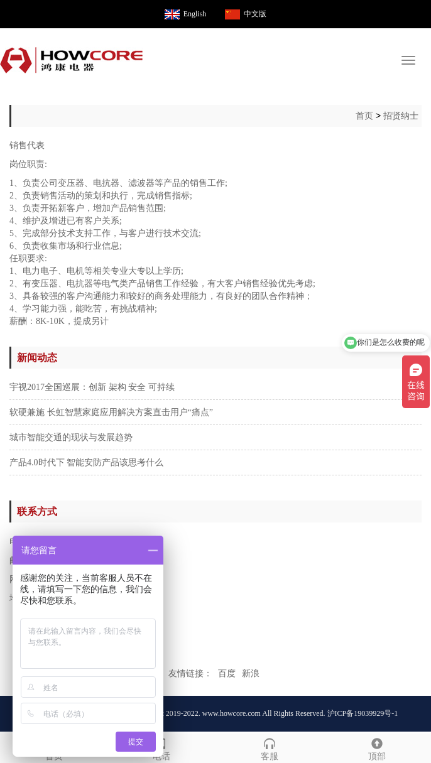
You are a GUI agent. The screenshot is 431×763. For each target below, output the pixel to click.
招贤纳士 (400, 116)
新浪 (250, 673)
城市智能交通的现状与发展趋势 (71, 437)
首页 (364, 116)
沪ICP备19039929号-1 (362, 713)
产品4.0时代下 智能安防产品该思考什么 (86, 462)
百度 (227, 673)
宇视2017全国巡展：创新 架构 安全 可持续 (92, 387)
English (195, 13)
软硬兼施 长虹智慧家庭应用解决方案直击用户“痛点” (111, 412)
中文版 (255, 13)
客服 (270, 747)
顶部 (378, 747)
